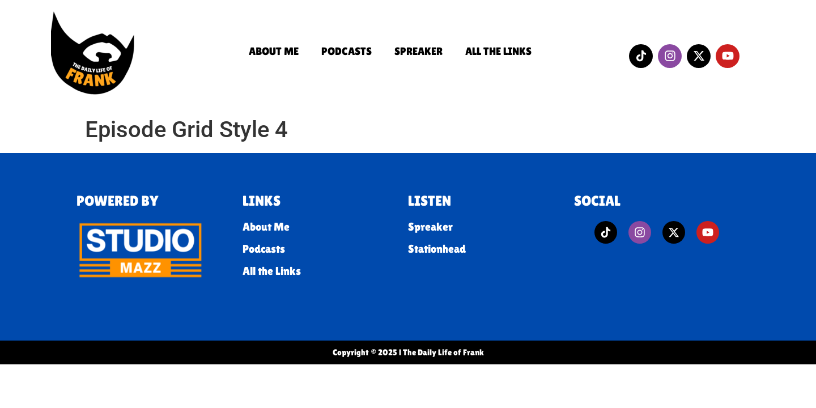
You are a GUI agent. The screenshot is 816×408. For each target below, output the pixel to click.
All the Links (498, 51)
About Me (274, 51)
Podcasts (346, 51)
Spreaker (418, 51)
